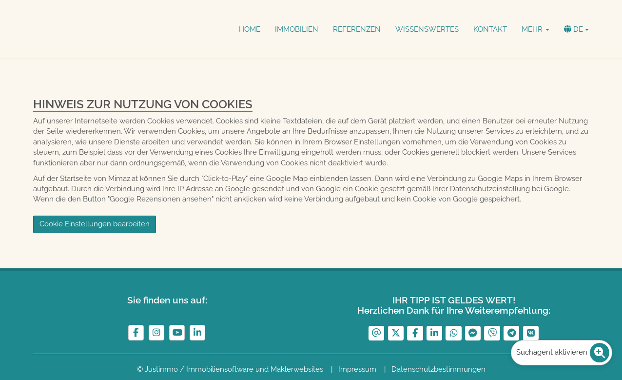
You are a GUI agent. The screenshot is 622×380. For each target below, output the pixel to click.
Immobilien (296, 29)
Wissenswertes (427, 29)
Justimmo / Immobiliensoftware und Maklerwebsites (234, 369)
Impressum (357, 369)
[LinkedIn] (197, 332)
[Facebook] (136, 332)
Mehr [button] (535, 29)
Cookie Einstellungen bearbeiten (94, 224)
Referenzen (357, 29)
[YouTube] (177, 332)
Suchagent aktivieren (562, 352)
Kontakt (490, 29)
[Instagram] (156, 332)
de (576, 29)
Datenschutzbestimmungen (438, 369)
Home (249, 29)
